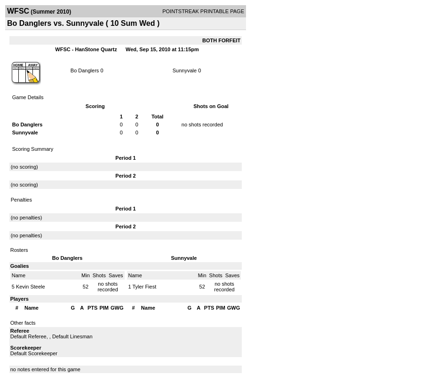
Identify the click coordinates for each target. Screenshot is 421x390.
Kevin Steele (30, 286)
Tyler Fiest (144, 286)
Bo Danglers (85, 70)
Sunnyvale (185, 70)
